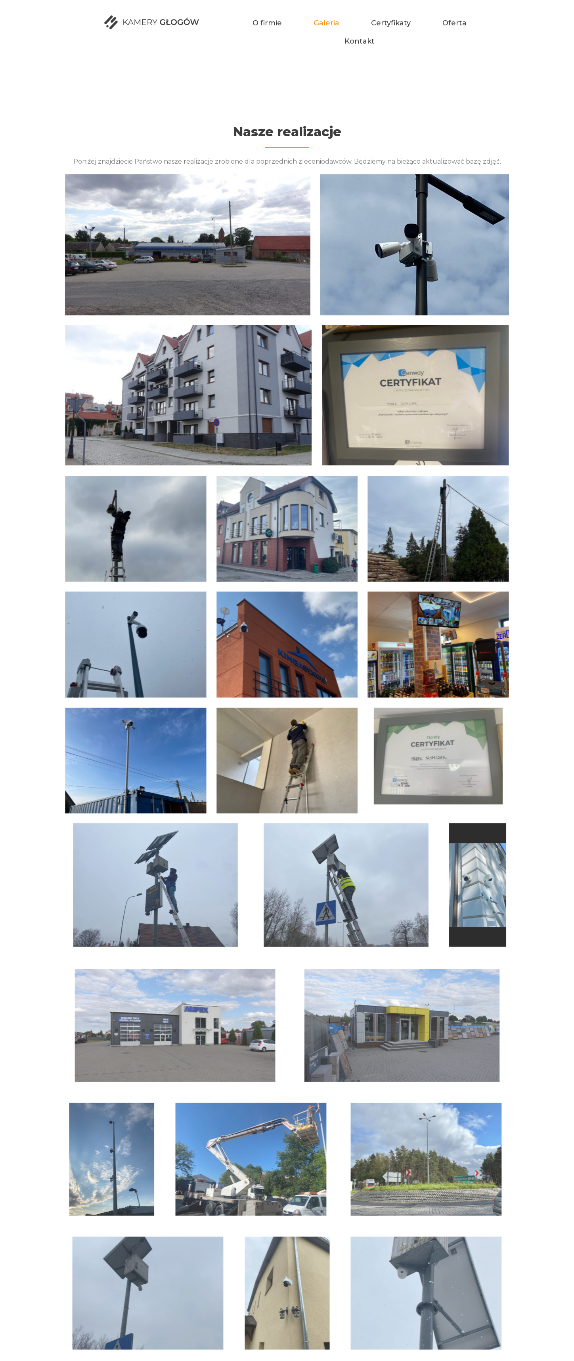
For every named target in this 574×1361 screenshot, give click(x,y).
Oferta (454, 23)
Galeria (326, 23)
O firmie (267, 23)
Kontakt (359, 41)
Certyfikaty (391, 23)
